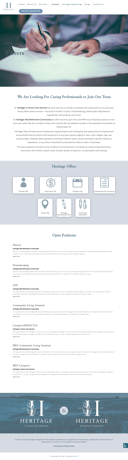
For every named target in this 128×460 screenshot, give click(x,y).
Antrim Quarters (30, 11)
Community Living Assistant (29, 305)
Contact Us (98, 4)
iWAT (76, 456)
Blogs (87, 4)
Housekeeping (21, 265)
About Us (31, 4)
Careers (55, 4)
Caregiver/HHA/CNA (25, 325)
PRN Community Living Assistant (32, 345)
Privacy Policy (69, 446)
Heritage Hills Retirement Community (26, 249)
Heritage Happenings (72, 4)
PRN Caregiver (21, 365)
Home (22, 4)
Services (43, 4)
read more (16, 256)
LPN (15, 285)
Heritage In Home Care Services (24, 329)
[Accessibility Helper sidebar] (125, 445)
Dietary (17, 245)
